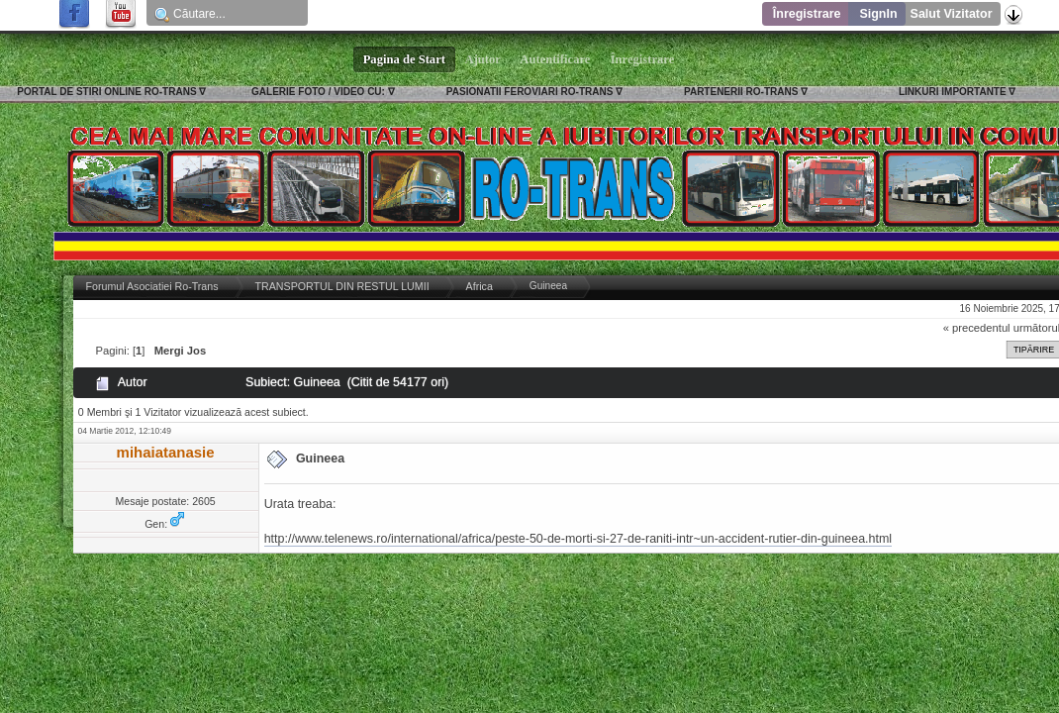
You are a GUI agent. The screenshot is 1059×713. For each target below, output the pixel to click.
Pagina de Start (404, 59)
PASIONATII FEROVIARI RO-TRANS (530, 91)
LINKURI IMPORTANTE (953, 91)
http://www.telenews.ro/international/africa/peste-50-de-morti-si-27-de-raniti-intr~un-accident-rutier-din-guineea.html (578, 539)
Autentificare (556, 59)
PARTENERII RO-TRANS (741, 91)
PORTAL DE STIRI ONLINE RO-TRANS (106, 91)
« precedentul (977, 328)
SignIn (878, 14)
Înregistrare (807, 14)
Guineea (320, 458)
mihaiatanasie (166, 452)
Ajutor (483, 59)
